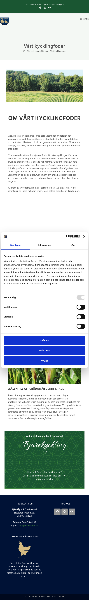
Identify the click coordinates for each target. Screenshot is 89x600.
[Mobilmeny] (84, 19)
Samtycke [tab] (15, 245)
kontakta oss (54, 476)
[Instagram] (64, 512)
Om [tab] (73, 245)
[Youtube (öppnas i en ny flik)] (49, 8)
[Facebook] (57, 512)
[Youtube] (72, 512)
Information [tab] (44, 245)
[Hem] (24, 51)
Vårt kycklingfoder (58, 51)
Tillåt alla (44, 340)
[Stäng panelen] (84, 236)
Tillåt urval (44, 350)
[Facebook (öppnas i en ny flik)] (40, 8)
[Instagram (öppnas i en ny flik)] (45, 8)
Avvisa (44, 361)
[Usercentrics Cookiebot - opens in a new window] (66, 237)
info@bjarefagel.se (28, 526)
